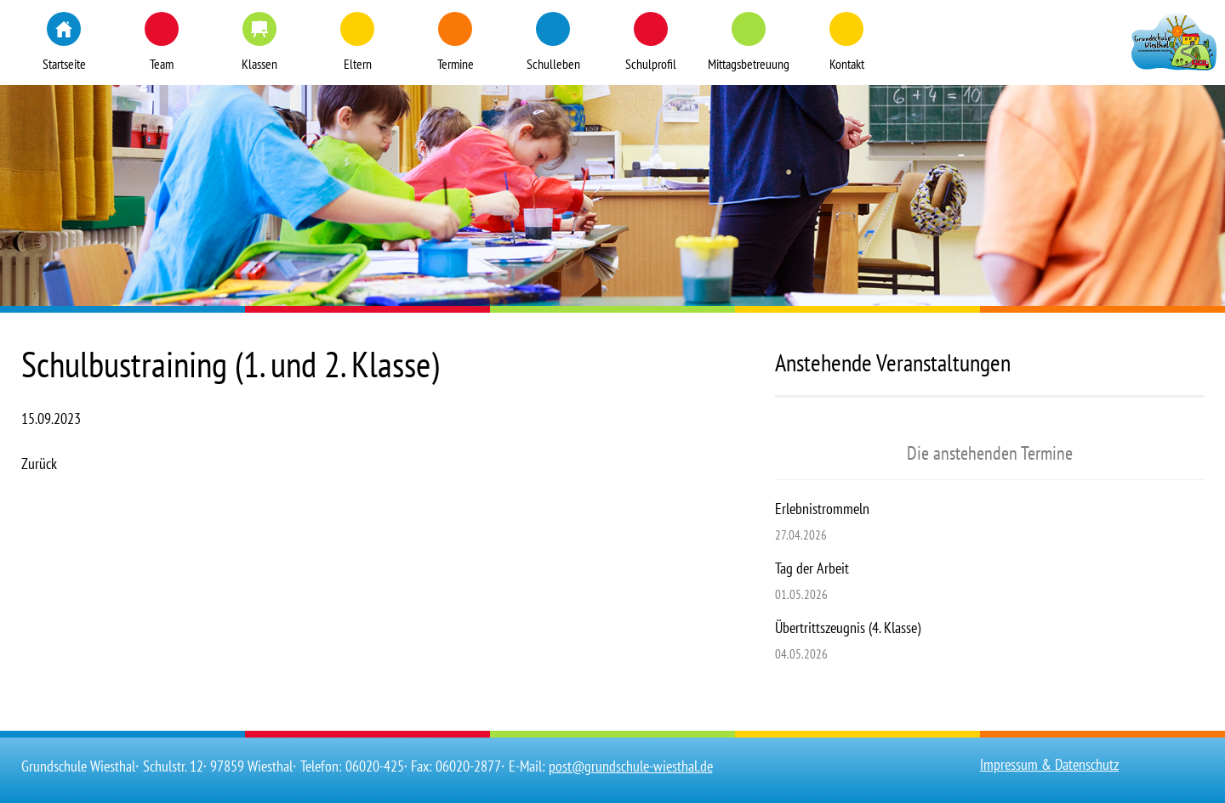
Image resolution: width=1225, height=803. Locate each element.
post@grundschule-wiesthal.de (631, 766)
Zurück (39, 463)
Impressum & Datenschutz (1049, 764)
